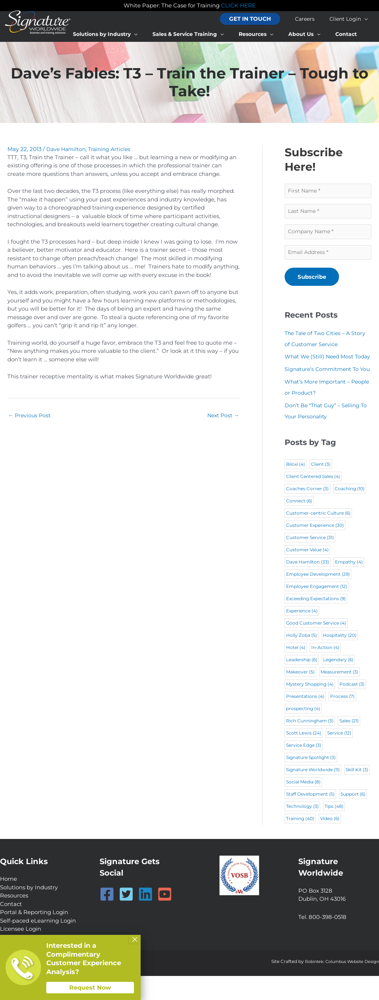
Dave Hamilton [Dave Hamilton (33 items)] (307, 586)
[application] (368, 18)
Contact (11, 928)
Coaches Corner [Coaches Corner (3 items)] (307, 513)
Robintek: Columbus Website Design (338, 985)
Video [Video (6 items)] (329, 843)
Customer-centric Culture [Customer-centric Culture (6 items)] (318, 537)
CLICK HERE (238, 5)
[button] (265, 19)
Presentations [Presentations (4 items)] (305, 720)
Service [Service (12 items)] (339, 757)
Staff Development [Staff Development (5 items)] (310, 818)
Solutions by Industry (29, 911)
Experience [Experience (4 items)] (302, 635)
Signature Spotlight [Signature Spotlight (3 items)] (311, 782)
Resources (14, 919)
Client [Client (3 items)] (321, 488)
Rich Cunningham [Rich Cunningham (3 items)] (309, 745)
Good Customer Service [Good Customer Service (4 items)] (316, 647)
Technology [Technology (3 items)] (302, 830)
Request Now (90, 987)
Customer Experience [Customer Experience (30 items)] (315, 549)
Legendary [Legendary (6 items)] (338, 684)
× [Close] (134, 939)
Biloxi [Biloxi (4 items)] (295, 488)
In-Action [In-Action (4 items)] (325, 672)
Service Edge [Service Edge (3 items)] (303, 769)
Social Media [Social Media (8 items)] (303, 806)
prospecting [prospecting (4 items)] (303, 733)
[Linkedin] (145, 918)
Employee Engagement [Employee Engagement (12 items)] (316, 610)
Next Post (222, 415)
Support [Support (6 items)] (353, 818)
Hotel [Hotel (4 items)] (295, 672)
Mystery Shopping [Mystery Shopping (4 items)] (309, 708)
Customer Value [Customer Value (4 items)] (307, 574)
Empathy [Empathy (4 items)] (349, 586)
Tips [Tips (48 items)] (334, 830)
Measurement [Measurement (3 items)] (339, 696)
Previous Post (30, 415)
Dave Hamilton (67, 149)
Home (8, 903)
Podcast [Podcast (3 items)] (352, 708)
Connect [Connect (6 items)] (299, 525)
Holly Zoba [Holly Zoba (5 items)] (301, 659)
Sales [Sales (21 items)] (349, 745)
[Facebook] (107, 918)
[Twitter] (126, 918)
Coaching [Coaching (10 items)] (350, 513)
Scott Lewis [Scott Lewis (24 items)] (303, 757)
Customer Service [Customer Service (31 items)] (310, 562)
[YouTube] (164, 918)
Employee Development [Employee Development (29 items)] (318, 598)
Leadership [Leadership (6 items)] (301, 684)
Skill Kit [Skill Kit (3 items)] (357, 794)
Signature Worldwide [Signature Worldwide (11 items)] (313, 794)
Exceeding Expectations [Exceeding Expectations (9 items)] (316, 623)
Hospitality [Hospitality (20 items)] (339, 659)
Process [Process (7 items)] (342, 720)
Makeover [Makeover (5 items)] (300, 696)
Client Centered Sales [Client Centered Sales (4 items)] (313, 501)
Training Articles (112, 149)
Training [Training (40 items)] (300, 843)
